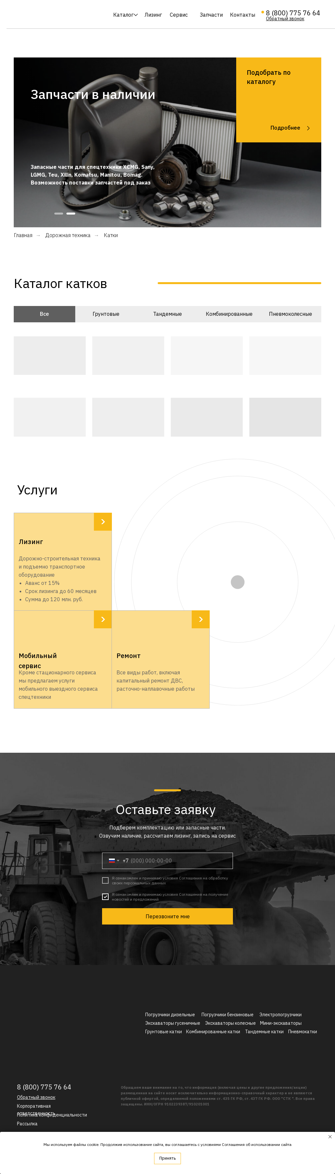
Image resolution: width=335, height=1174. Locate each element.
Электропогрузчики (280, 1015)
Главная (23, 235)
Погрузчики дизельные (170, 1015)
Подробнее (285, 127)
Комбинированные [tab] (229, 314)
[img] (54, 14)
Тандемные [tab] (167, 314)
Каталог (123, 14)
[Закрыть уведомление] (330, 1137)
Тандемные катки (264, 1032)
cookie (92, 1144)
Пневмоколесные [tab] (290, 314)
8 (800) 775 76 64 (293, 12)
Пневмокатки (302, 1032)
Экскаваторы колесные (230, 1023)
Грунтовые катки (163, 1032)
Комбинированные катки (213, 1032)
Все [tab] (44, 314)
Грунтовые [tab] (106, 314)
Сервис (179, 14)
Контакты (242, 14)
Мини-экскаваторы (281, 1023)
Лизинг (153, 14)
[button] (285, 19)
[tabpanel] (167, 142)
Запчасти (211, 14)
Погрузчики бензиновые (228, 1015)
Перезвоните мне (168, 916)
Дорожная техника (68, 235)
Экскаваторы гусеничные (172, 1023)
